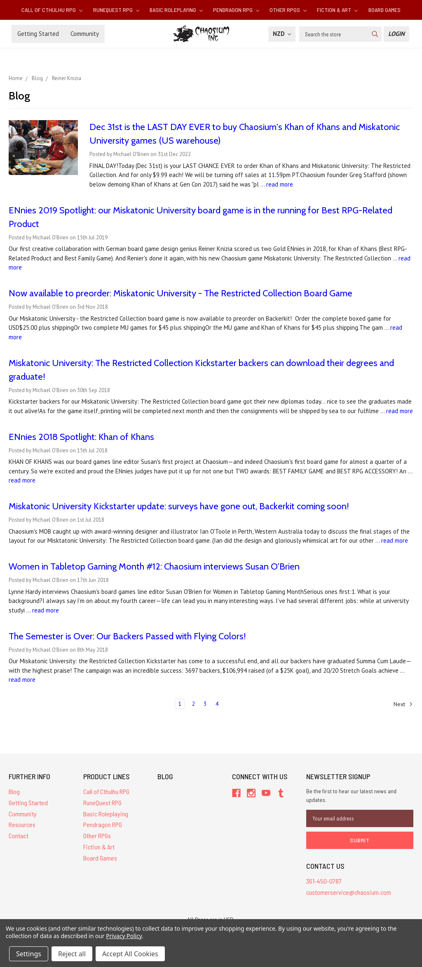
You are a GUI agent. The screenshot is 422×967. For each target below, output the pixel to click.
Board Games (384, 9)
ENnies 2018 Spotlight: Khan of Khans (81, 436)
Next (403, 704)
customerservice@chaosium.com (348, 892)
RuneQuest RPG (116, 9)
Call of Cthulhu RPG (51, 9)
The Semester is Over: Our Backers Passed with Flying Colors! (127, 636)
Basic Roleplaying (176, 9)
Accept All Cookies (130, 953)
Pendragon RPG (236, 9)
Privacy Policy (124, 936)
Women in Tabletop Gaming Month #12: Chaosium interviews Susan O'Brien (154, 566)
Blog (14, 791)
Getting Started (38, 34)
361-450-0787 (324, 881)
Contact (18, 835)
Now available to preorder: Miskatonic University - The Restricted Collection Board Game (180, 293)
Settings (28, 953)
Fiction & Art (337, 9)
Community (84, 34)
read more (279, 184)
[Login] (396, 34)
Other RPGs (288, 9)
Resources (22, 824)
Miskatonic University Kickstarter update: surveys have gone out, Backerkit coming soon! (179, 506)
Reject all (72, 953)
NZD (282, 34)
